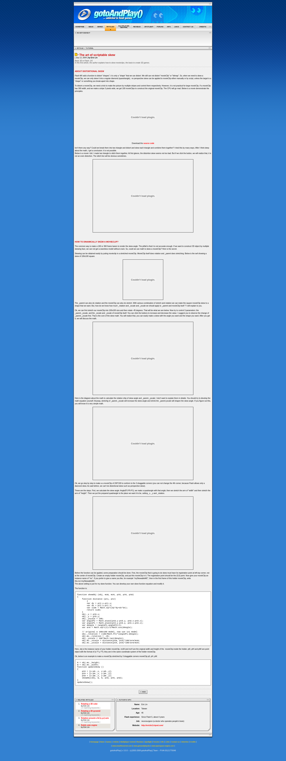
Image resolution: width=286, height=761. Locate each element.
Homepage (94, 742)
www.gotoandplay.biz (141, 746)
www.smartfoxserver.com (122, 746)
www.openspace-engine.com (162, 746)
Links (167, 742)
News (102, 742)
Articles (116, 742)
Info (162, 742)
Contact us (175, 742)
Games (108, 742)
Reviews (140, 742)
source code (149, 143)
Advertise (185, 742)
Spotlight (148, 742)
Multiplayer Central (127, 742)
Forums (156, 742)
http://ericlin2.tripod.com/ (152, 725)
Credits (193, 742)
